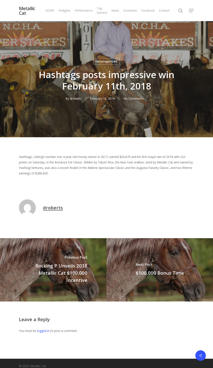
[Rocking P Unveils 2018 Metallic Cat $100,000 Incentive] (53, 269)
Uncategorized (106, 61)
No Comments (133, 98)
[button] (191, 10)
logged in (43, 331)
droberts (75, 98)
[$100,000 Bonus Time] (159, 269)
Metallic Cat (27, 10)
